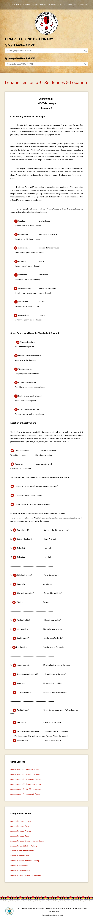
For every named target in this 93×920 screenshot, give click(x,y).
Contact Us (82, 5)
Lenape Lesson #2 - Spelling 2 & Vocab (25, 774)
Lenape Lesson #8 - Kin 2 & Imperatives (25, 789)
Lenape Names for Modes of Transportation (27, 841)
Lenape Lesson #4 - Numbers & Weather (25, 779)
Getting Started (14, 5)
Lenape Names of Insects (20, 870)
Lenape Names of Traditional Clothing (24, 861)
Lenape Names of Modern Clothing (23, 846)
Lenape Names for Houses (20, 821)
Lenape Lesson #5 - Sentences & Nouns (25, 784)
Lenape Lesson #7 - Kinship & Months (24, 769)
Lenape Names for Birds (19, 826)
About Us (72, 5)
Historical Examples (56, 5)
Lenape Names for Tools (19, 836)
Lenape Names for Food (19, 856)
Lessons (26, 5)
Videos (43, 5)
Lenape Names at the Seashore (22, 851)
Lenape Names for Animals (20, 831)
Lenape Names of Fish (19, 866)
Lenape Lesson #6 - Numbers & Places (25, 794)
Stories (35, 5)
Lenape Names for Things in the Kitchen (25, 875)
